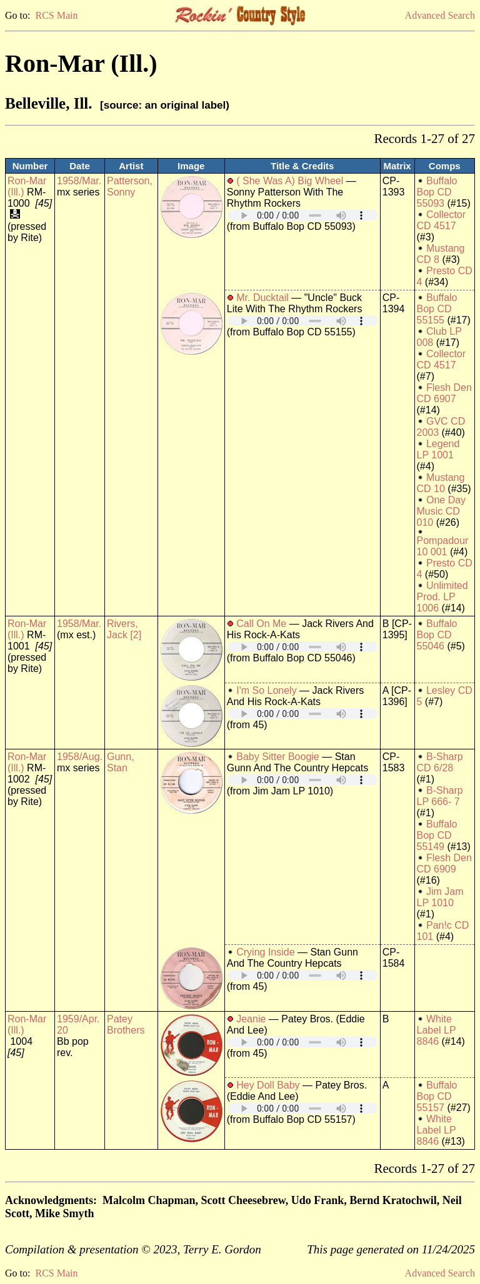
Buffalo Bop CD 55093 (437, 192)
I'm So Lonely (266, 690)
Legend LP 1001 (438, 449)
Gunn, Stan (120, 762)
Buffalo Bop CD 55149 (437, 835)
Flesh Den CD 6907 (444, 393)
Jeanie (251, 1019)
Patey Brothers (125, 1024)
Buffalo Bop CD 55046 (437, 634)
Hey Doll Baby (267, 1085)
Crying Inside (265, 952)
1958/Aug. (79, 756)
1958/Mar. (79, 180)
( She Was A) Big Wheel (289, 180)
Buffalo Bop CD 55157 (437, 1096)
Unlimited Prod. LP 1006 (442, 596)
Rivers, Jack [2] (124, 629)
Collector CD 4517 (441, 220)
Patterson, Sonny (129, 186)
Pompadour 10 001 (443, 546)
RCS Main (56, 15)
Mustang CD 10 (441, 483)
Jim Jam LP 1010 (440, 897)
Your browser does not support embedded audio (303, 215)
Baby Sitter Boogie (277, 756)
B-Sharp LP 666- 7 (440, 796)
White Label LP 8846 (436, 1030)
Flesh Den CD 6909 (444, 863)
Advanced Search (440, 15)
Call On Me (261, 623)
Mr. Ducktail (262, 297)
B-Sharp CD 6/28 (440, 762)
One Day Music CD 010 (441, 511)
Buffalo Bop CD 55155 (437, 308)
